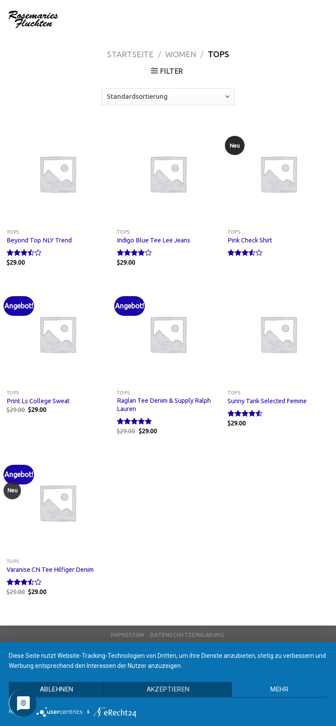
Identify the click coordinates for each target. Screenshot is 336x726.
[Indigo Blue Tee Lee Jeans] (168, 174)
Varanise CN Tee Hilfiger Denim (50, 569)
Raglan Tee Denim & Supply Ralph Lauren (164, 404)
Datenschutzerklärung (187, 635)
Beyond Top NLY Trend (39, 240)
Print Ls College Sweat (38, 401)
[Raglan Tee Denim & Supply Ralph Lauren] (168, 334)
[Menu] (324, 19)
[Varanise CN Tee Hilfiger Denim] (57, 502)
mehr (279, 689)
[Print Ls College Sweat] (57, 334)
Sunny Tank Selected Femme (267, 401)
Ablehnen (57, 689)
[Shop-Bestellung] (168, 96)
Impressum (127, 635)
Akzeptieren (168, 689)
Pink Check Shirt (250, 240)
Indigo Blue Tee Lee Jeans (153, 240)
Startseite (130, 54)
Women (180, 54)
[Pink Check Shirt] (278, 174)
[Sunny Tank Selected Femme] (278, 334)
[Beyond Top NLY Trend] (57, 174)
